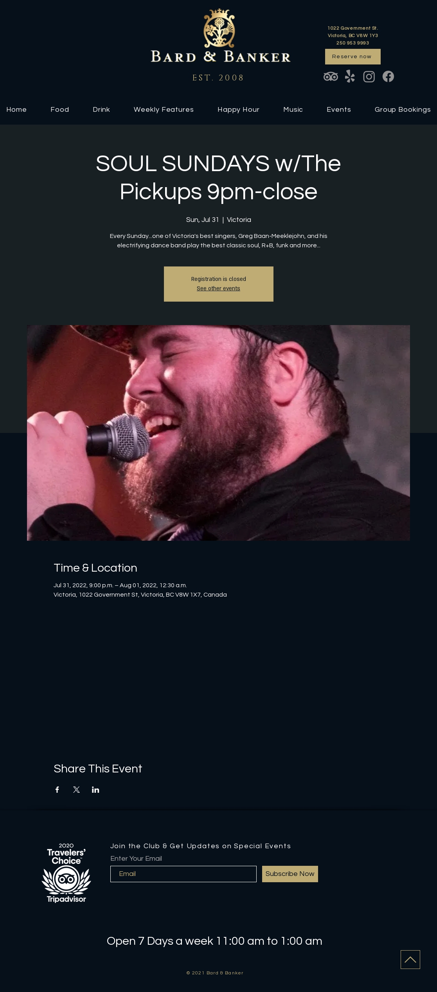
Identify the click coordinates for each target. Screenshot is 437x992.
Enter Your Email (136, 858)
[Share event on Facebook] (57, 789)
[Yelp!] (350, 76)
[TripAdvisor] (330, 76)
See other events (218, 288)
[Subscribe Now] (290, 874)
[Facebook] (388, 76)
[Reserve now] (353, 56)
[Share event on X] (76, 789)
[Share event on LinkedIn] (95, 789)
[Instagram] (369, 76)
